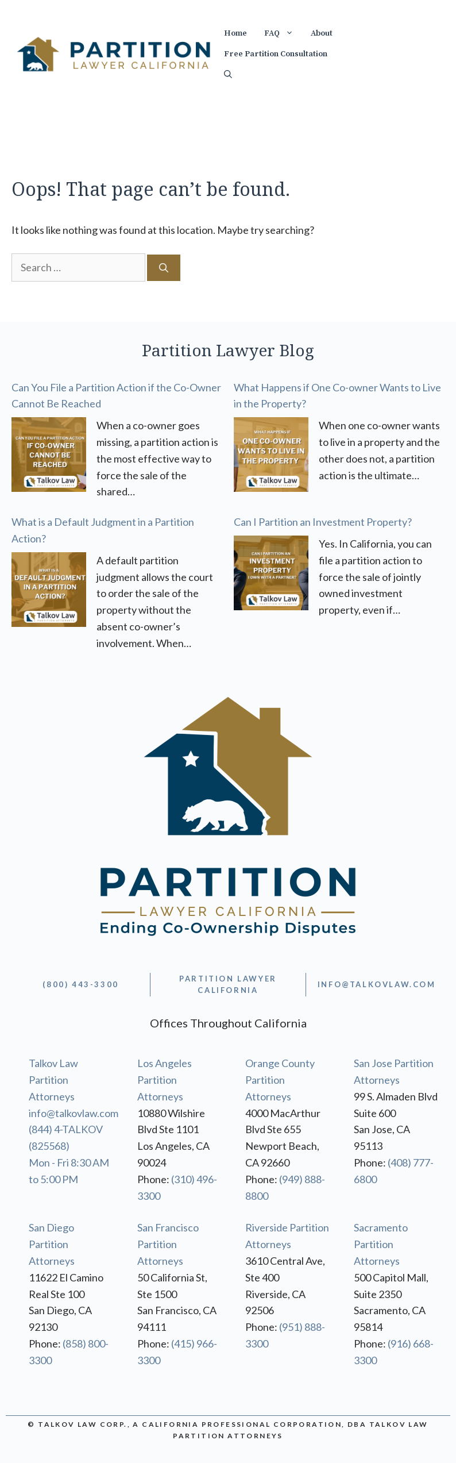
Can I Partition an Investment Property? (323, 521)
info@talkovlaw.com (73, 1113)
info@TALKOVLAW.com (377, 984)
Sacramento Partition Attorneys (381, 1244)
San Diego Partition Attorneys (52, 1244)
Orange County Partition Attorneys (280, 1080)
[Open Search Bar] (228, 74)
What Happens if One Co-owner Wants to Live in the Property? (337, 395)
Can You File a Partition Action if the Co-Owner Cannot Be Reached (116, 395)
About (322, 33)
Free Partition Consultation (275, 54)
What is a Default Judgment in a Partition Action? (102, 530)
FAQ (283, 33)
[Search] (163, 268)
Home (235, 33)
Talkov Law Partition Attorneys (53, 1080)
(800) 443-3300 (80, 984)
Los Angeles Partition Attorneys (164, 1080)
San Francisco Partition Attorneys (168, 1244)
